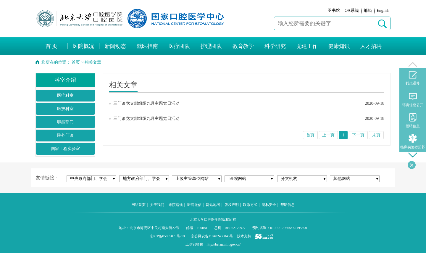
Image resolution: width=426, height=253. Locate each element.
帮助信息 (287, 205)
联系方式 (250, 205)
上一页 (328, 135)
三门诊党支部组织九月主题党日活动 (146, 103)
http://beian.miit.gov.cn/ (224, 244)
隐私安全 (269, 205)
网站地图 (213, 205)
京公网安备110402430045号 (212, 236)
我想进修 (413, 78)
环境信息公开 (412, 99)
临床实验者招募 (412, 141)
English (383, 10)
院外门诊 (65, 135)
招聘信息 (413, 120)
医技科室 (65, 109)
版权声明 (232, 205)
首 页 (52, 46)
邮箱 (368, 10)
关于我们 (157, 205)
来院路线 (176, 205)
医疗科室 (65, 95)
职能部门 (65, 122)
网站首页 (138, 205)
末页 (376, 135)
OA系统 (352, 10)
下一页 (358, 135)
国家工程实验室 (65, 148)
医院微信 (194, 205)
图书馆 (333, 10)
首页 (76, 62)
